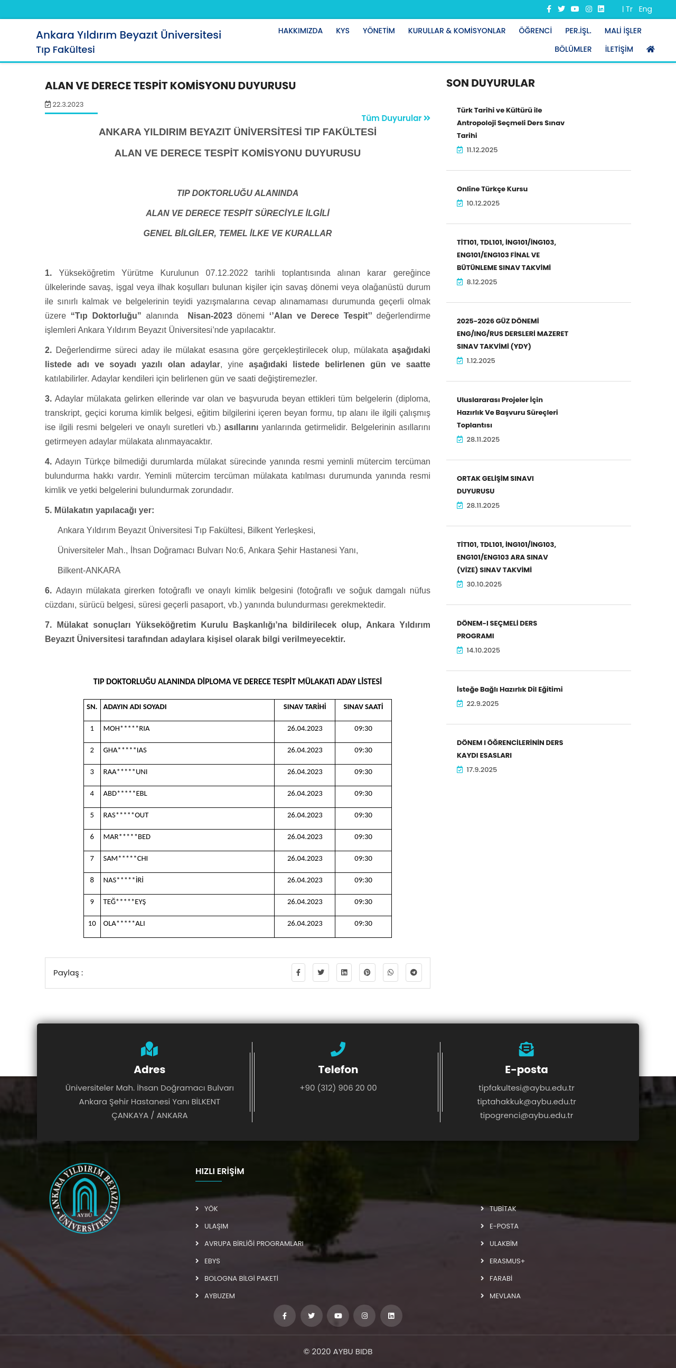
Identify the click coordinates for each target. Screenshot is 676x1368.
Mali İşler (623, 30)
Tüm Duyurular (396, 118)
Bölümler (573, 49)
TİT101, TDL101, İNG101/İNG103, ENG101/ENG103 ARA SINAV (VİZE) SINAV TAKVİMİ (506, 557)
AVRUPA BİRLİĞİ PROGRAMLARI (249, 1244)
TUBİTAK (499, 1209)
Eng (645, 9)
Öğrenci (535, 30)
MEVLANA (501, 1296)
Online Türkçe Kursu (492, 189)
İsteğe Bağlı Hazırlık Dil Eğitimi (510, 689)
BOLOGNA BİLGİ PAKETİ (236, 1278)
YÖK (206, 1209)
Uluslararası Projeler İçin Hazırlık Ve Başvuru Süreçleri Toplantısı (507, 412)
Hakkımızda (300, 30)
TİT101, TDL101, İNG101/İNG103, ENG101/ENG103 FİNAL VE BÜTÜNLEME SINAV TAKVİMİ (506, 255)
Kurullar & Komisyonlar (457, 30)
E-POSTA (500, 1226)
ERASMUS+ (503, 1261)
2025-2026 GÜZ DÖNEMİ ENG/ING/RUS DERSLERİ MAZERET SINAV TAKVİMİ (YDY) (512, 333)
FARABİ (496, 1278)
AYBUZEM (215, 1296)
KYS (343, 30)
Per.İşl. (578, 30)
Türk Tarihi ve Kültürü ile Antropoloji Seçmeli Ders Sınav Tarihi (511, 123)
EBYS (207, 1261)
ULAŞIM (211, 1226)
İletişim (619, 49)
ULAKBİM (499, 1244)
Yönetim (379, 30)
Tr (629, 9)
